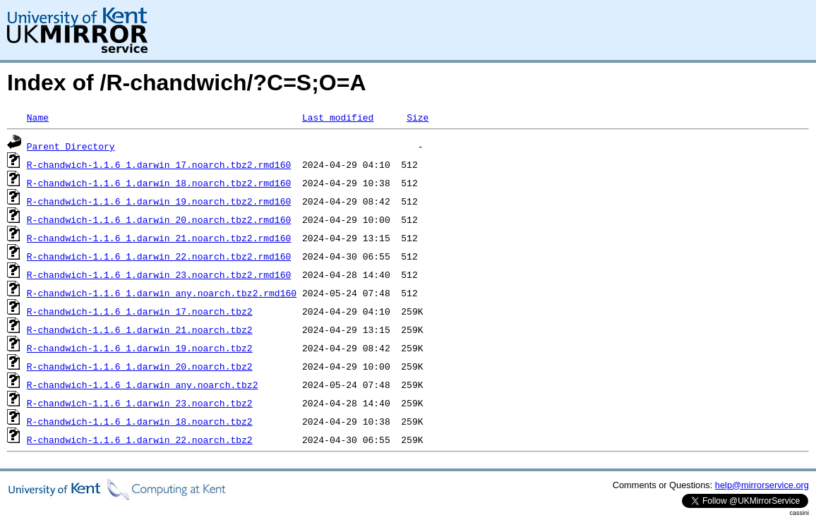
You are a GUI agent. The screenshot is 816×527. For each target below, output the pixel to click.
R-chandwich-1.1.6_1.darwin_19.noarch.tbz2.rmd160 (159, 201)
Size (417, 117)
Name (38, 117)
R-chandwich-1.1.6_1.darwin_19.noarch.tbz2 (140, 347)
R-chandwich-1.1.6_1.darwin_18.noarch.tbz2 (140, 421)
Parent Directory (71, 146)
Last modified (337, 117)
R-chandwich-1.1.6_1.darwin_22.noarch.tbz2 (140, 439)
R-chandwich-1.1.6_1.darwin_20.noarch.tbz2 (140, 366)
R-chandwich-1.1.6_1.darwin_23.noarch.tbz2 (140, 402)
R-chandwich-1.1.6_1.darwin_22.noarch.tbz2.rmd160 (159, 256)
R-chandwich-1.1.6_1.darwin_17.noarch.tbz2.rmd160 (159, 164)
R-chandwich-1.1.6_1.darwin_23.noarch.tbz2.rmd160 (159, 274)
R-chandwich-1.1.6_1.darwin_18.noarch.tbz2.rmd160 (159, 182)
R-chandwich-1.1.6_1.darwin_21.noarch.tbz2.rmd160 (159, 237)
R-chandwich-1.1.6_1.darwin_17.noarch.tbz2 (140, 311)
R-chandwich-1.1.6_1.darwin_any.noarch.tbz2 (142, 384)
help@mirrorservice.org (762, 485)
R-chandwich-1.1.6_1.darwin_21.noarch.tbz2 (140, 329)
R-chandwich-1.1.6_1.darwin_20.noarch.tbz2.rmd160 (159, 219)
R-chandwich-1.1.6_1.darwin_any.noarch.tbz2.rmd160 (161, 292)
